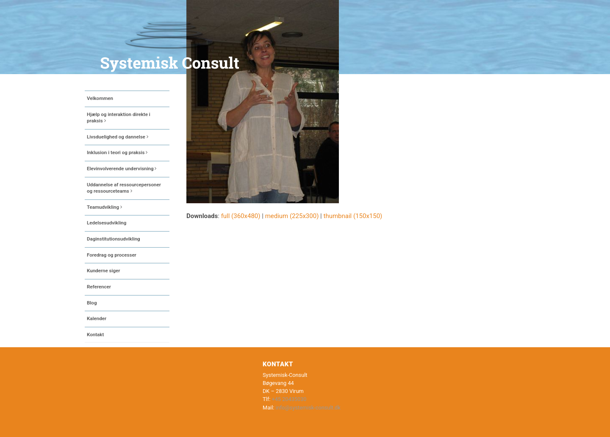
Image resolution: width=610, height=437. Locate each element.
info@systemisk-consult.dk (308, 407)
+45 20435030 (289, 399)
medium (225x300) (292, 216)
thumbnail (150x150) (352, 216)
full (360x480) (241, 216)
